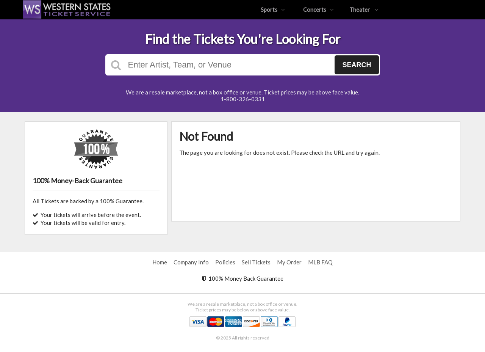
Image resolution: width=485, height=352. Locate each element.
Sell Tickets (256, 262)
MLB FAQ (320, 262)
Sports (273, 9)
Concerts (318, 9)
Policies (225, 262)
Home (159, 262)
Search (356, 65)
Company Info (191, 262)
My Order (289, 262)
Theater (364, 9)
